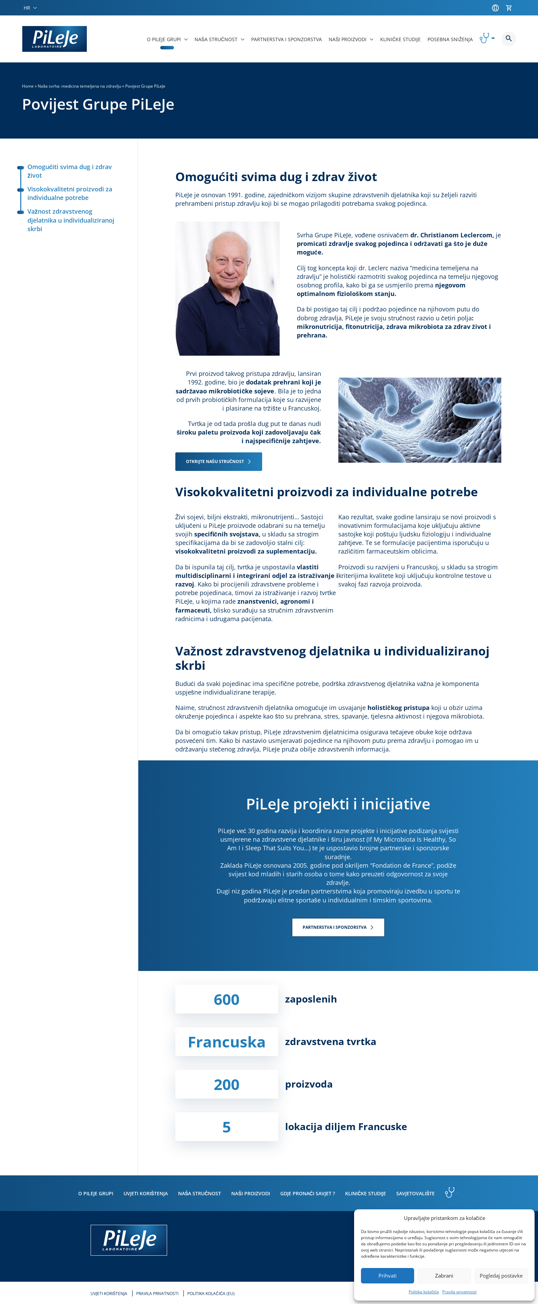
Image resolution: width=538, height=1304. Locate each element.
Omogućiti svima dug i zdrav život (64, 171)
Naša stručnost (199, 1193)
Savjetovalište (415, 1193)
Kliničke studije (365, 1193)
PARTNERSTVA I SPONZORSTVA (334, 927)
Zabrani (444, 1275)
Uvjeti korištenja (146, 1193)
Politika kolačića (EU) (211, 1293)
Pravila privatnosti (459, 1292)
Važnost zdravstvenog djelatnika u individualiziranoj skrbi (65, 220)
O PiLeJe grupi (95, 1193)
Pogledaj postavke (501, 1275)
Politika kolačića (424, 1292)
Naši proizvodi (250, 1193)
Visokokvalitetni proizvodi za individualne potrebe (64, 193)
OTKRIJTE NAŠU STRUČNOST (215, 461)
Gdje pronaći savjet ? (307, 1193)
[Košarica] (511, 7)
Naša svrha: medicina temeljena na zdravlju (79, 86)
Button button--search (508, 39)
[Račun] (497, 7)
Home (28, 86)
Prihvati (387, 1275)
